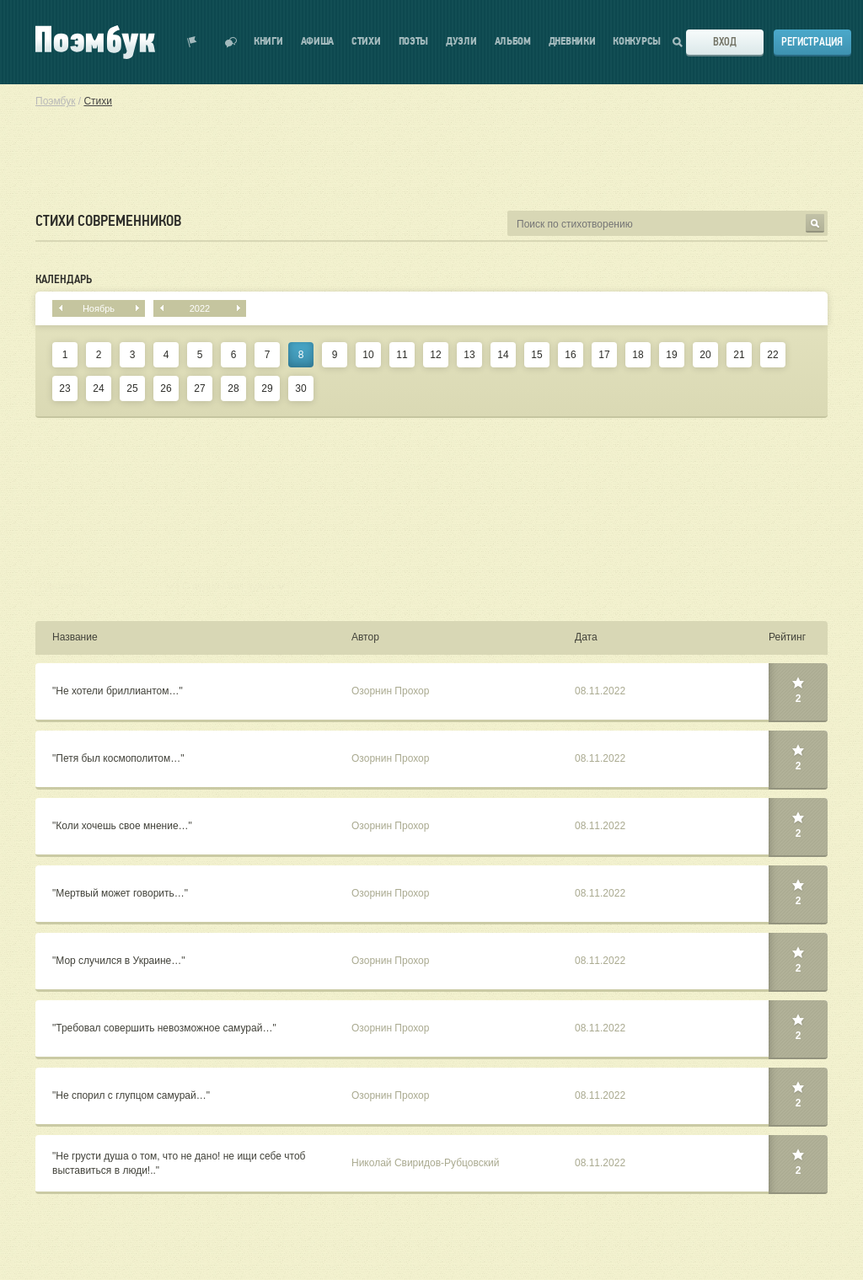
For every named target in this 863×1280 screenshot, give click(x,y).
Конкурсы (637, 41)
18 (637, 355)
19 (671, 355)
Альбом (513, 41)
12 (435, 355)
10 (367, 355)
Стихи (366, 41)
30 (300, 388)
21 (738, 355)
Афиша (318, 41)
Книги (268, 41)
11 (401, 355)
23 (64, 388)
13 (469, 355)
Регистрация (812, 41)
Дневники (572, 41)
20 (705, 355)
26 (165, 388)
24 (98, 388)
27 (199, 388)
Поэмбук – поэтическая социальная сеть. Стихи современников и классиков (95, 42)
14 (502, 355)
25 (131, 388)
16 (570, 355)
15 (536, 355)
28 (233, 388)
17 (603, 355)
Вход (725, 41)
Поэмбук (55, 101)
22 (772, 355)
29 (266, 388)
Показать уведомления (192, 42)
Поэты (414, 41)
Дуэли (461, 41)
